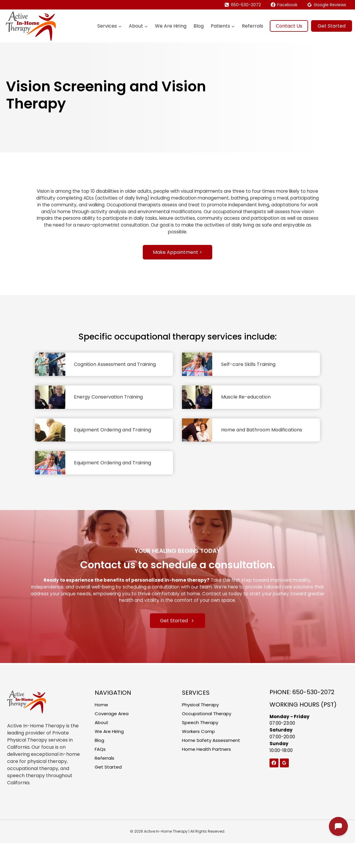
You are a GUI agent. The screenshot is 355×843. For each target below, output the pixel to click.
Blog (199, 26)
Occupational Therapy (208, 714)
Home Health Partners (208, 752)
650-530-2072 (313, 692)
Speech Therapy (201, 723)
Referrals (252, 26)
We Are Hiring (170, 26)
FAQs (101, 752)
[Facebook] (274, 766)
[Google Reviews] (285, 766)
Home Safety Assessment (212, 742)
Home (102, 704)
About (102, 723)
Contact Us (289, 26)
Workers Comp (200, 733)
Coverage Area (112, 714)
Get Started (332, 26)
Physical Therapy (202, 704)
